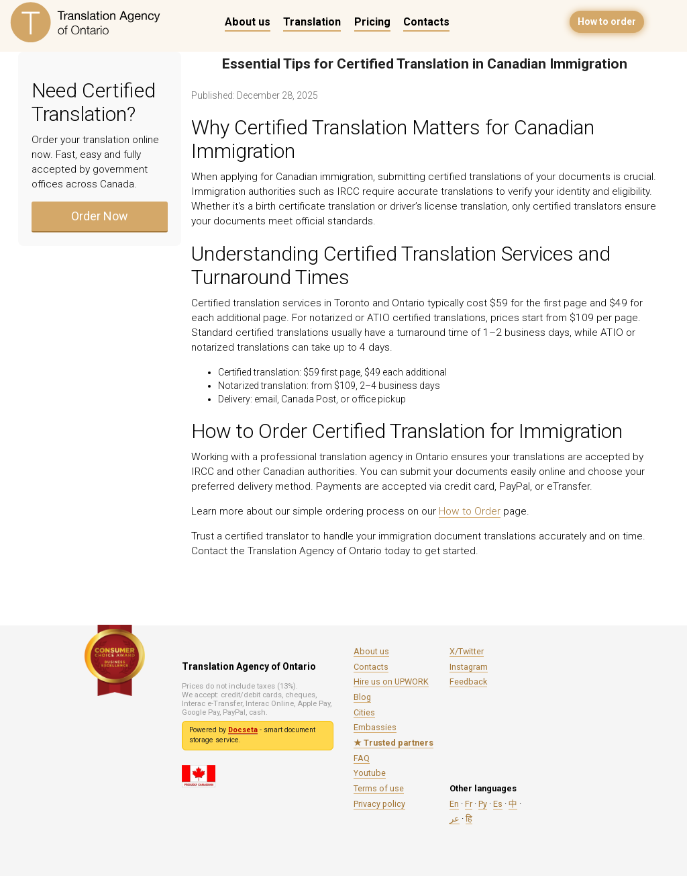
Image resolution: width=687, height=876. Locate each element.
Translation (312, 21)
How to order (607, 21)
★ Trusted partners (393, 743)
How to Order (469, 511)
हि (469, 819)
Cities (364, 712)
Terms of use (379, 788)
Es (498, 804)
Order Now (99, 216)
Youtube (370, 773)
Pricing (372, 21)
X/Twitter (467, 651)
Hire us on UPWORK (391, 681)
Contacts (426, 21)
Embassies (375, 727)
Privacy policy (379, 804)
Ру (482, 804)
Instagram (469, 667)
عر (455, 819)
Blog (362, 697)
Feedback (468, 681)
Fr (468, 804)
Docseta (243, 730)
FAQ (362, 758)
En (454, 804)
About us (247, 21)
